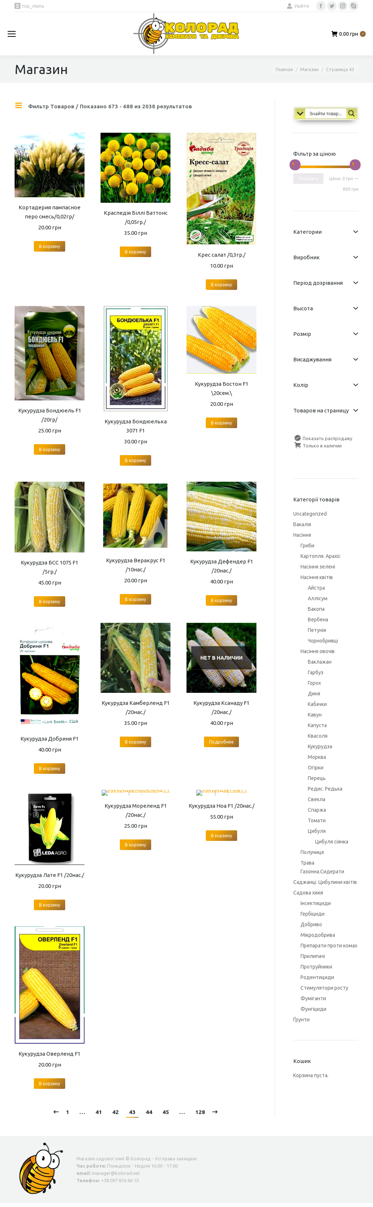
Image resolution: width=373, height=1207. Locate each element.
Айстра (316, 588)
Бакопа (316, 609)
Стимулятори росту (324, 988)
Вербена (318, 619)
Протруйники (316, 967)
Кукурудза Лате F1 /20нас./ (49, 875)
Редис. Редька (325, 789)
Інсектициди (316, 903)
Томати (317, 820)
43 (132, 1112)
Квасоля (317, 736)
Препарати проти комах (329, 945)
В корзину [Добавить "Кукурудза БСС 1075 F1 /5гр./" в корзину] (49, 601)
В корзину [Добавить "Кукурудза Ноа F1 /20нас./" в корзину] (221, 835)
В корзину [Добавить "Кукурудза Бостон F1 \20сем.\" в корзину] (221, 422)
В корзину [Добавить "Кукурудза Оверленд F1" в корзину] (49, 1083)
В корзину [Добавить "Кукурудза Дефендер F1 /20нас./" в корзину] (221, 600)
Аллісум (317, 598)
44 (149, 1112)
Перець (317, 778)
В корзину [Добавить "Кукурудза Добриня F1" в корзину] (49, 768)
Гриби (307, 545)
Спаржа (317, 810)
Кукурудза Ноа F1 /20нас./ (222, 806)
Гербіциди (313, 914)
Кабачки (317, 704)
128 (200, 1112)
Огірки (315, 768)
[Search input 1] (331, 113)
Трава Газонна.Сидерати (322, 867)
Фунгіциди (313, 1009)
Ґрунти (301, 1019)
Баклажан (319, 662)
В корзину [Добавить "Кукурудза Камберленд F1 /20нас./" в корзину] (135, 742)
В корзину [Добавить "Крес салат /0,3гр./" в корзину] (221, 284)
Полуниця (312, 852)
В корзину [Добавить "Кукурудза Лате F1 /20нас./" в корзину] (49, 905)
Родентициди (317, 977)
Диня (314, 693)
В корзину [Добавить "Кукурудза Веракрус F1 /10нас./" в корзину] (135, 599)
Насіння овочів (318, 651)
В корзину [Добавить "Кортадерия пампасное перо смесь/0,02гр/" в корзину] (49, 246)
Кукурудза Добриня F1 (49, 739)
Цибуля (317, 831)
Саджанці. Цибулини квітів (325, 882)
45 (165, 1112)
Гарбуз (315, 672)
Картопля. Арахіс (321, 556)
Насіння (302, 535)
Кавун (315, 715)
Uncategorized (310, 514)
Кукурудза (320, 746)
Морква (317, 757)
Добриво (311, 924)
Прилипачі (313, 956)
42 (115, 1112)
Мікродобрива (318, 935)
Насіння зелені (318, 567)
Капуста (317, 725)
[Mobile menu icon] (11, 34)
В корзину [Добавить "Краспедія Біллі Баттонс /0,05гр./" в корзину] (135, 251)
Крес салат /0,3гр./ (222, 255)
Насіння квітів (317, 577)
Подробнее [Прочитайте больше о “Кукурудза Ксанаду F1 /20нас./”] (221, 742)
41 (98, 1112)
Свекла (316, 799)
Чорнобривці (323, 641)
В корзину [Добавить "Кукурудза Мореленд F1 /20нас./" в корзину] (135, 844)
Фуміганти (313, 998)
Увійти (298, 6)
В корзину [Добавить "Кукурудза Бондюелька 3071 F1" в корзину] (135, 460)
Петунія (317, 630)
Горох (314, 683)
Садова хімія (308, 893)
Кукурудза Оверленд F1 (50, 1054)
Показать (308, 178)
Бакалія (302, 524)
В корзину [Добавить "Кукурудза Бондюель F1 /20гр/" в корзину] (49, 449)
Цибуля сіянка (331, 842)
